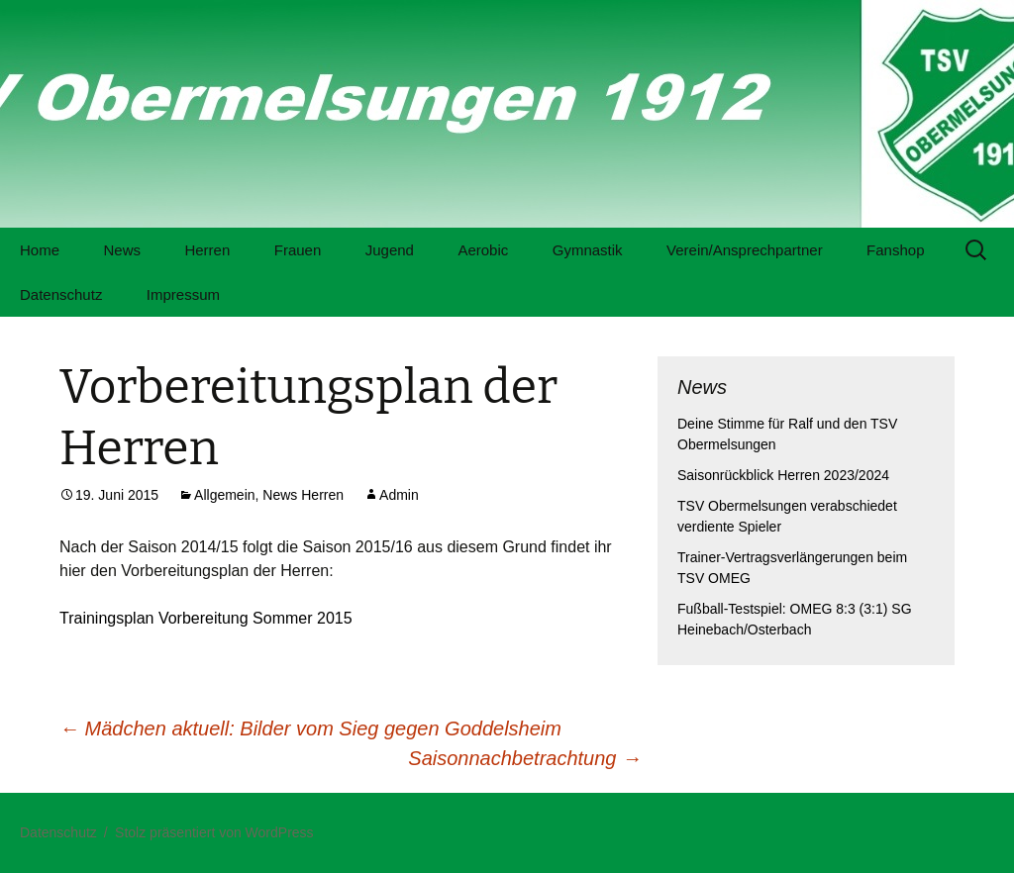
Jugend (389, 250)
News (122, 250)
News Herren (303, 495)
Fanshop (895, 250)
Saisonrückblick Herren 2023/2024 (783, 475)
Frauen (298, 250)
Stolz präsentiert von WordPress (214, 832)
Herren (207, 250)
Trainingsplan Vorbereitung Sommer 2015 (206, 618)
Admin (399, 495)
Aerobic (482, 250)
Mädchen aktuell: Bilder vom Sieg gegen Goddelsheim (310, 728)
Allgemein (224, 495)
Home (39, 250)
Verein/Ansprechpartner (744, 250)
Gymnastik (588, 250)
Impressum (183, 294)
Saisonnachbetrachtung (525, 758)
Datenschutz (61, 294)
